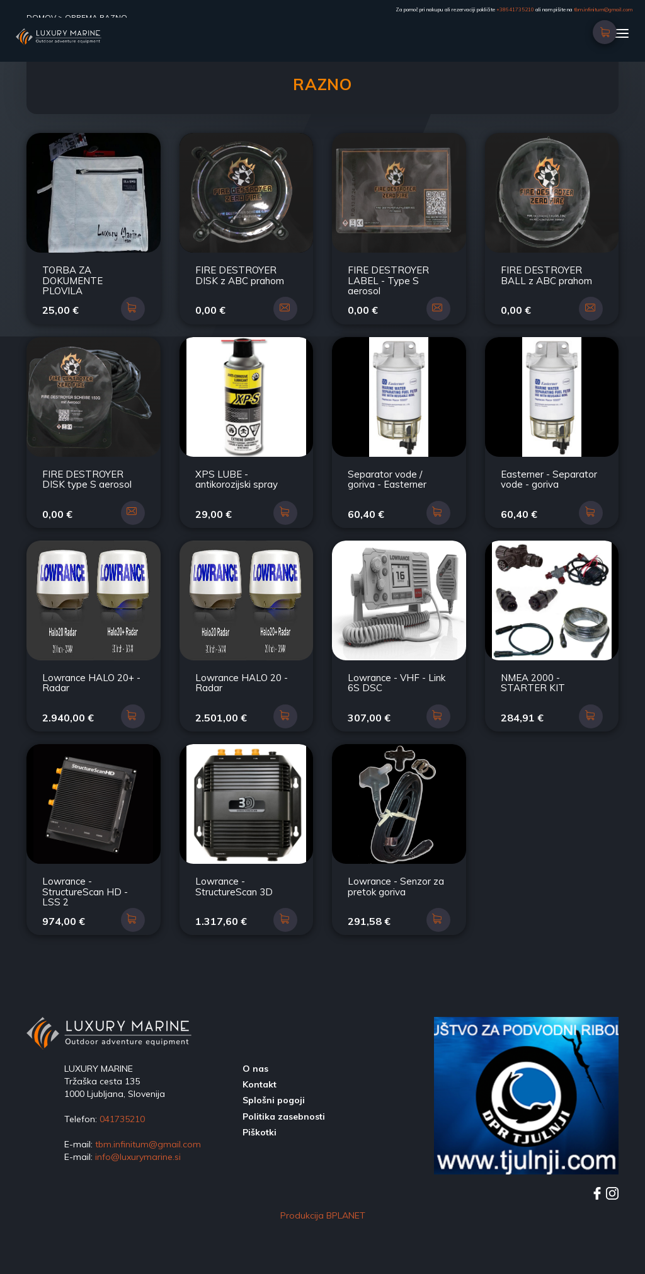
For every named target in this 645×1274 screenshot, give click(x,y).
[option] (526, 1148)
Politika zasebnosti (284, 1168)
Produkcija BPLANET (322, 1267)
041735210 (122, 1171)
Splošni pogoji (274, 1152)
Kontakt (260, 1136)
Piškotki (260, 1184)
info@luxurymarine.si (138, 1209)
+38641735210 (515, 9)
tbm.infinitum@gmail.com (603, 9)
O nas (255, 1121)
